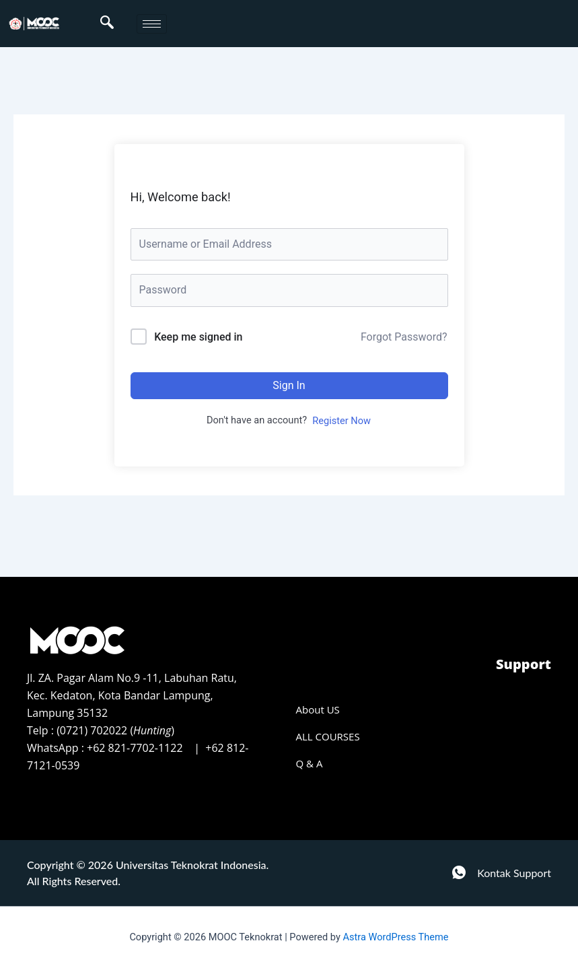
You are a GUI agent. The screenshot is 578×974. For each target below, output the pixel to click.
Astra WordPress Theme (395, 937)
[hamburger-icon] (152, 24)
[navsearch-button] (107, 23)
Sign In (289, 385)
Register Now (341, 421)
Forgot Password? (404, 337)
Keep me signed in (198, 337)
